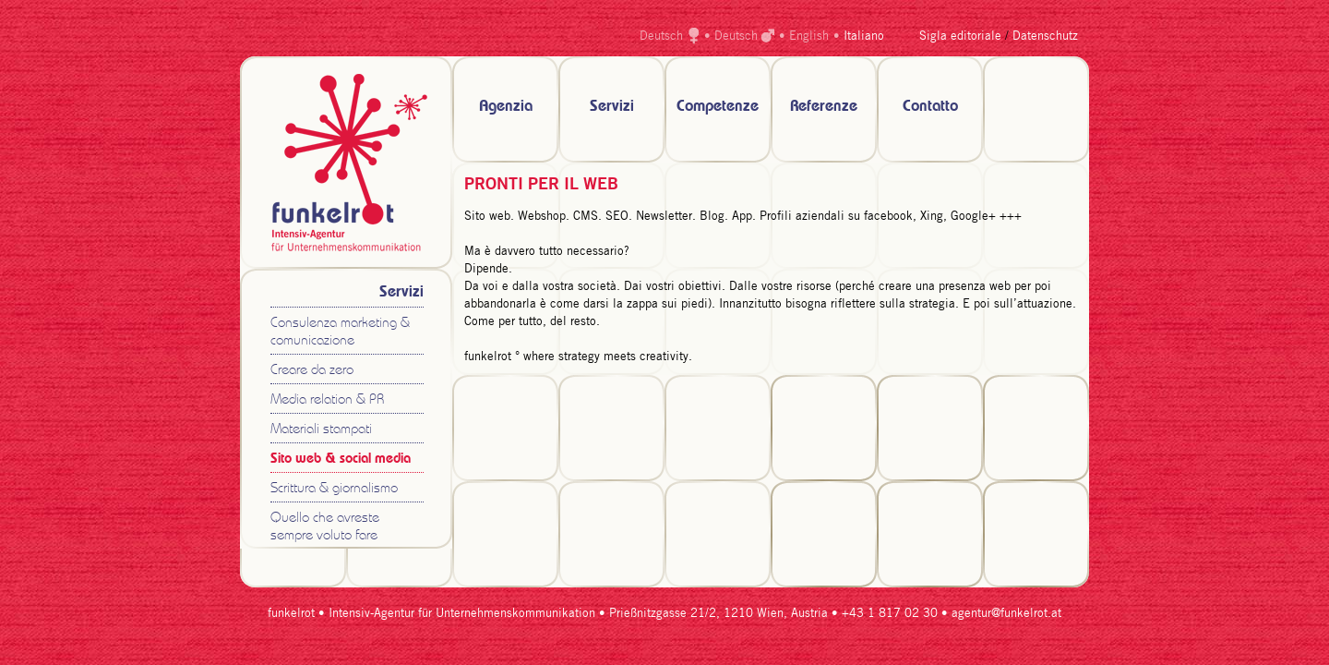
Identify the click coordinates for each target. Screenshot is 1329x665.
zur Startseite (346, 162)
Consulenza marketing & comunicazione (340, 332)
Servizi (612, 107)
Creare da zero (311, 371)
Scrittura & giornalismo (334, 489)
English (809, 36)
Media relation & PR (327, 400)
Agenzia (506, 107)
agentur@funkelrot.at (1006, 614)
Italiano (864, 36)
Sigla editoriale (960, 36)
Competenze (717, 107)
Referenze (823, 107)
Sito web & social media (340, 459)
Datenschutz (1045, 36)
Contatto (930, 107)
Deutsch (661, 36)
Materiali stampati (321, 430)
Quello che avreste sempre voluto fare (324, 527)
